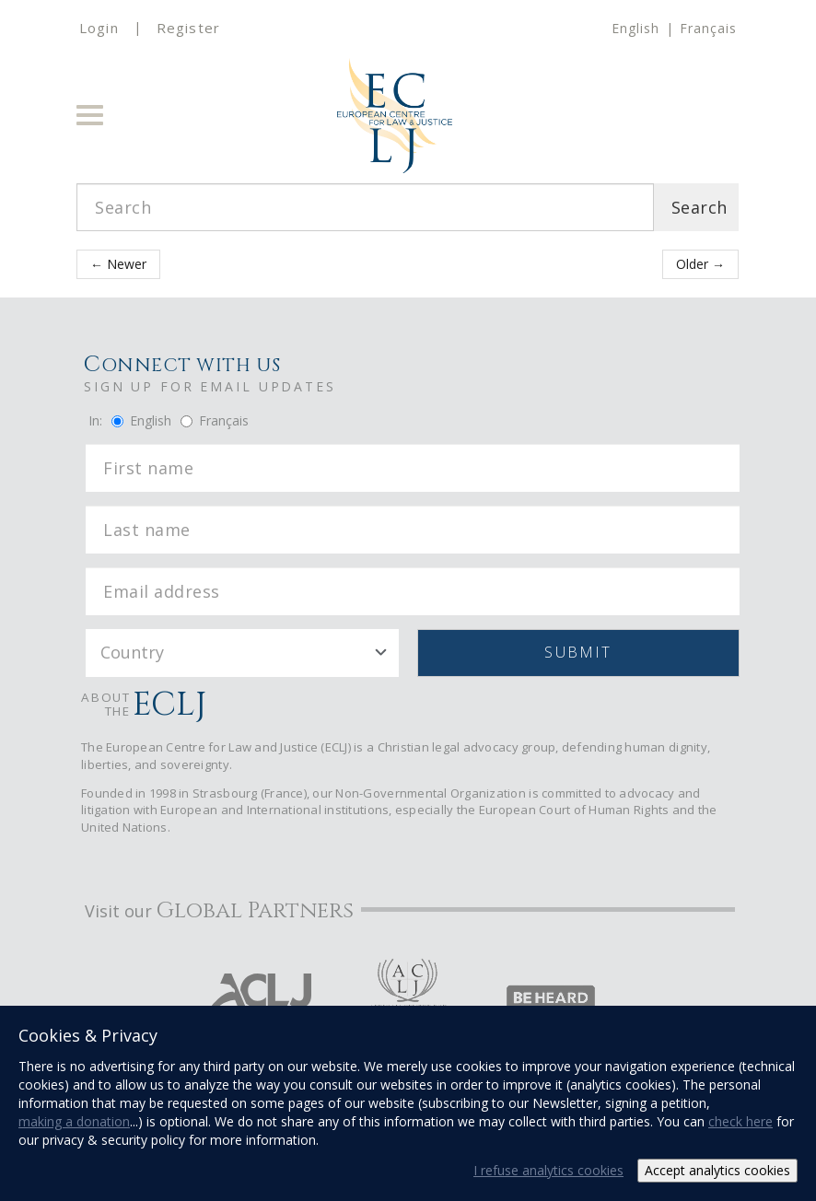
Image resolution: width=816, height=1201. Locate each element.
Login (99, 27)
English (635, 28)
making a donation (74, 1121)
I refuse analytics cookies (548, 1170)
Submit (578, 652)
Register (188, 27)
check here (740, 1121)
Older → (700, 264)
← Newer (118, 264)
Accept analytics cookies (717, 1170)
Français (708, 28)
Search (699, 207)
